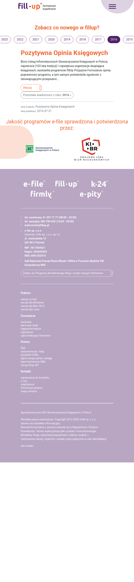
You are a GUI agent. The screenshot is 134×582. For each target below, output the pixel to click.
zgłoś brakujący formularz (36, 335)
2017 (98, 39)
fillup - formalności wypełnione (37, 6)
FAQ (23, 348)
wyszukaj (26, 322)
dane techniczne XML (33, 361)
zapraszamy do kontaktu (35, 377)
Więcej (27, 87)
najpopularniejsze (31, 328)
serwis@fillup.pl (39, 225)
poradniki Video (30, 354)
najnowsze (27, 332)
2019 (67, 39)
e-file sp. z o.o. (88, 419)
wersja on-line (29, 299)
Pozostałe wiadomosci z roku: (46, 95)
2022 (20, 39)
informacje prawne (31, 387)
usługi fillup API (30, 365)
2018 (82, 39)
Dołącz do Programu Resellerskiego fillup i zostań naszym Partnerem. (63, 273)
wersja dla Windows (32, 302)
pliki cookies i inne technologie (78, 431)
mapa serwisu (29, 391)
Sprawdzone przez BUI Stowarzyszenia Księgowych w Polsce (56, 412)
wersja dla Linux (30, 309)
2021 (36, 39)
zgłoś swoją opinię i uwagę (36, 358)
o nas (24, 381)
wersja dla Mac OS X (32, 306)
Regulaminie (79, 427)
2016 (114, 39)
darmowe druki (29, 325)
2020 (51, 39)
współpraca (27, 384)
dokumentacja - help (32, 351)
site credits (27, 446)
